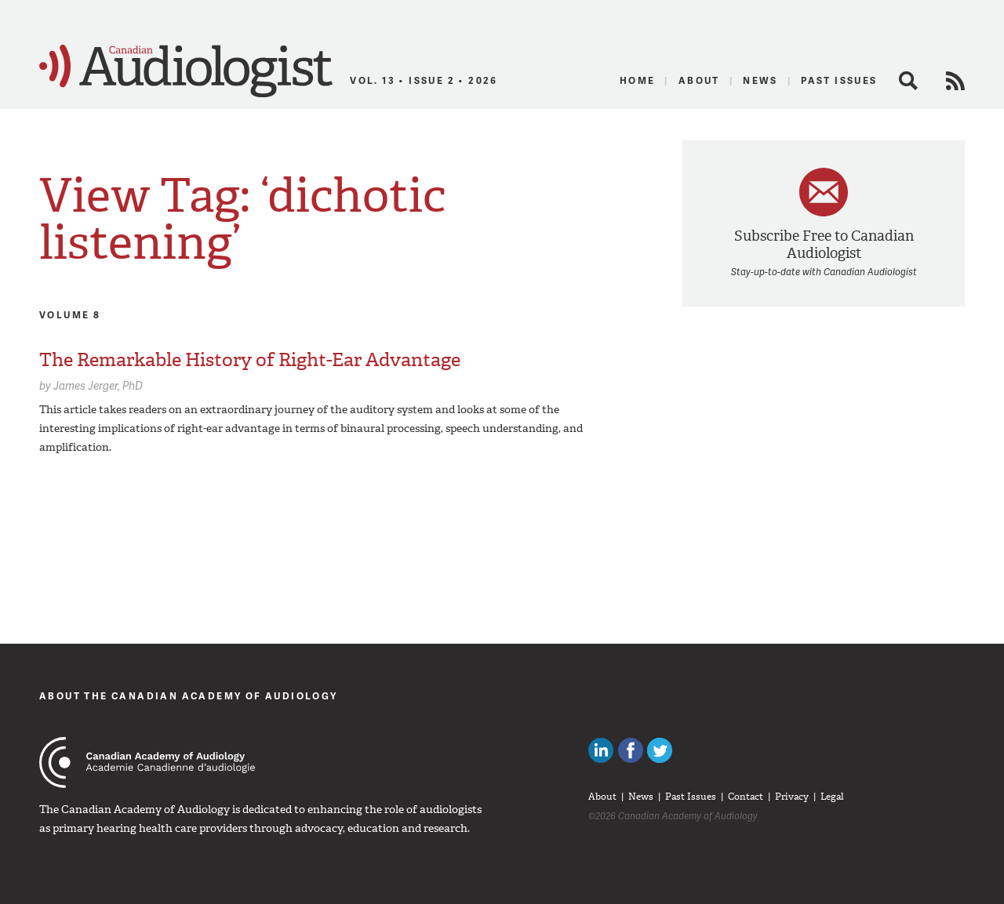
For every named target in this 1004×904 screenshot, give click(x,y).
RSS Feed (955, 80)
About (699, 80)
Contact (745, 796)
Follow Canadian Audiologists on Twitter (659, 750)
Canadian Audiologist (186, 71)
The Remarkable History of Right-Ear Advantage (249, 359)
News (760, 80)
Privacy (792, 796)
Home (638, 80)
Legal (832, 796)
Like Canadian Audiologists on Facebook (630, 750)
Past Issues (839, 80)
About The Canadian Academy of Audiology (188, 696)
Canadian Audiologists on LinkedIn (600, 750)
